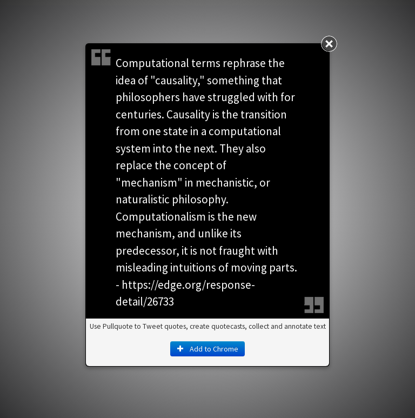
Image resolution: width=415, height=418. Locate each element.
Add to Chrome (207, 349)
